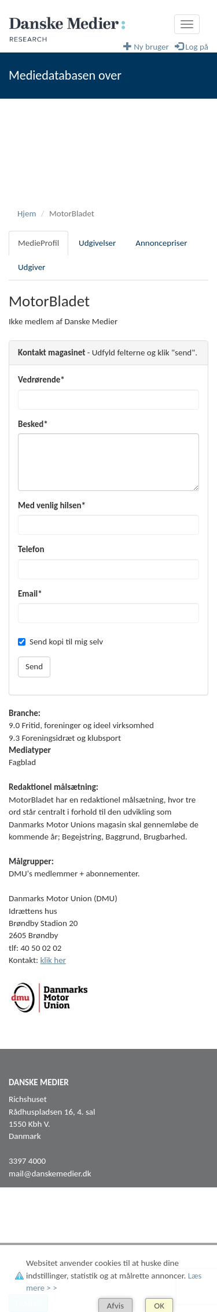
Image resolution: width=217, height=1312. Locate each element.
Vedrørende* (41, 379)
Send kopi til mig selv (60, 641)
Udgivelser (97, 243)
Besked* (33, 424)
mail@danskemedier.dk (50, 1173)
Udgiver (31, 267)
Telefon (31, 549)
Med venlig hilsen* (52, 505)
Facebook (25, 1230)
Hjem (26, 213)
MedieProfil (38, 243)
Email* (30, 593)
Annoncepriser (161, 243)
